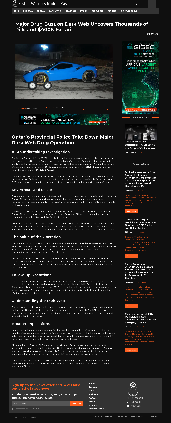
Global (128, 232)
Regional (129, 190)
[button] (133, 4)
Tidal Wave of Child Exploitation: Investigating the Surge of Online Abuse (140, 145)
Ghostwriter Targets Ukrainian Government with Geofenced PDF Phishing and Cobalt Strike (141, 223)
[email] (41, 403)
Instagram (137, 398)
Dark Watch (153, 34)
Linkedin (136, 402)
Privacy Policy (35, 409)
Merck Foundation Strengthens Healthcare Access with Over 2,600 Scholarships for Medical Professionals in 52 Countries (139, 271)
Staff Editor (61, 108)
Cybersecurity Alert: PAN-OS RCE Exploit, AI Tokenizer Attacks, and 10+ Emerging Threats (140, 318)
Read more (131, 211)
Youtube (136, 406)
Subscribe (76, 403)
